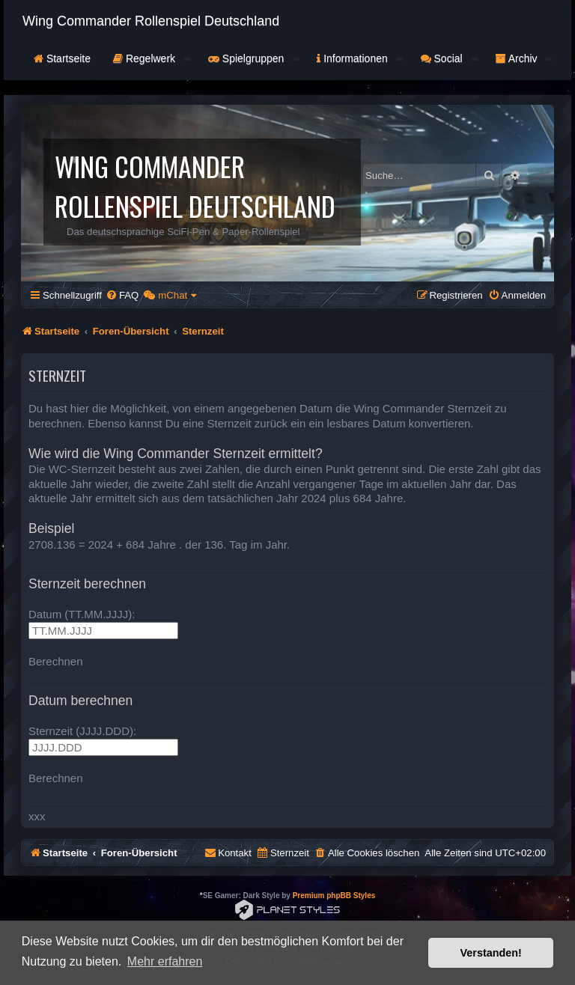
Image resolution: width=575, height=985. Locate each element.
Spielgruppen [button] (253, 58)
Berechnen (55, 661)
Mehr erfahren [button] (165, 961)
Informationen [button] (359, 58)
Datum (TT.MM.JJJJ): (82, 614)
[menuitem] (122, 295)
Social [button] (449, 58)
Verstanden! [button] (491, 953)
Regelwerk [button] (151, 58)
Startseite (62, 58)
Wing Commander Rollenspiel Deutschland (150, 20)
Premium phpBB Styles (334, 895)
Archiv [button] (524, 58)
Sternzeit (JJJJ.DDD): (82, 731)
